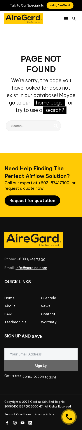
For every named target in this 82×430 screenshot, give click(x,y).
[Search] (33, 125)
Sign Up (41, 366)
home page (49, 102)
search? (54, 110)
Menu (66, 18)
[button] (74, 18)
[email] (41, 354)
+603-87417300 (53, 182)
